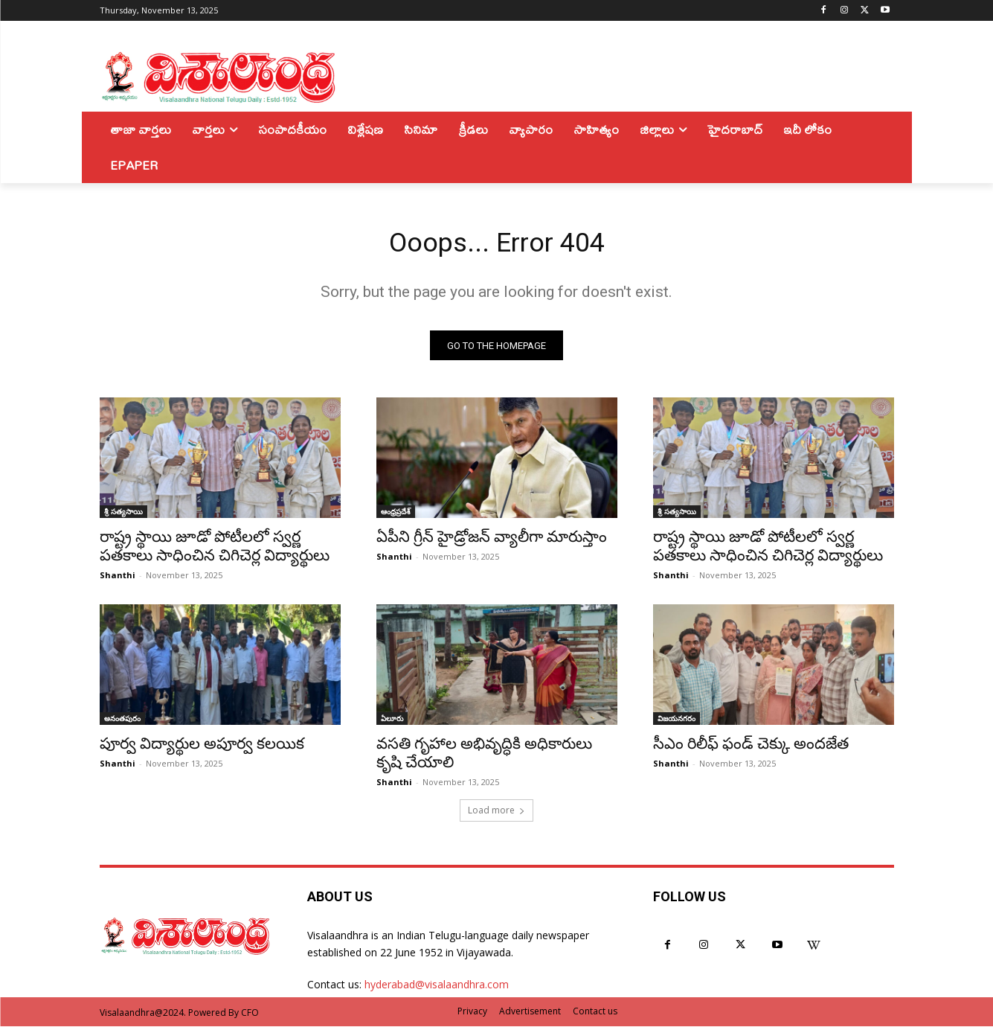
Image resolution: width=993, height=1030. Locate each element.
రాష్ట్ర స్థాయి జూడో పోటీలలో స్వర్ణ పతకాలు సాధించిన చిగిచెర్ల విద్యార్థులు (215, 550)
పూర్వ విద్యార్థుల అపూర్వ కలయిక (202, 748)
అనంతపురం (122, 722)
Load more (496, 814)
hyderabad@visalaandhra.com (436, 989)
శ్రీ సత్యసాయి (123, 516)
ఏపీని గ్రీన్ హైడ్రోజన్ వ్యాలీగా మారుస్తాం (491, 541)
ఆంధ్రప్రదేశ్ (396, 516)
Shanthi (117, 579)
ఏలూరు (392, 722)
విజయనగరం (676, 722)
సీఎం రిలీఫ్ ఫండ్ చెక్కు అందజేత (751, 748)
